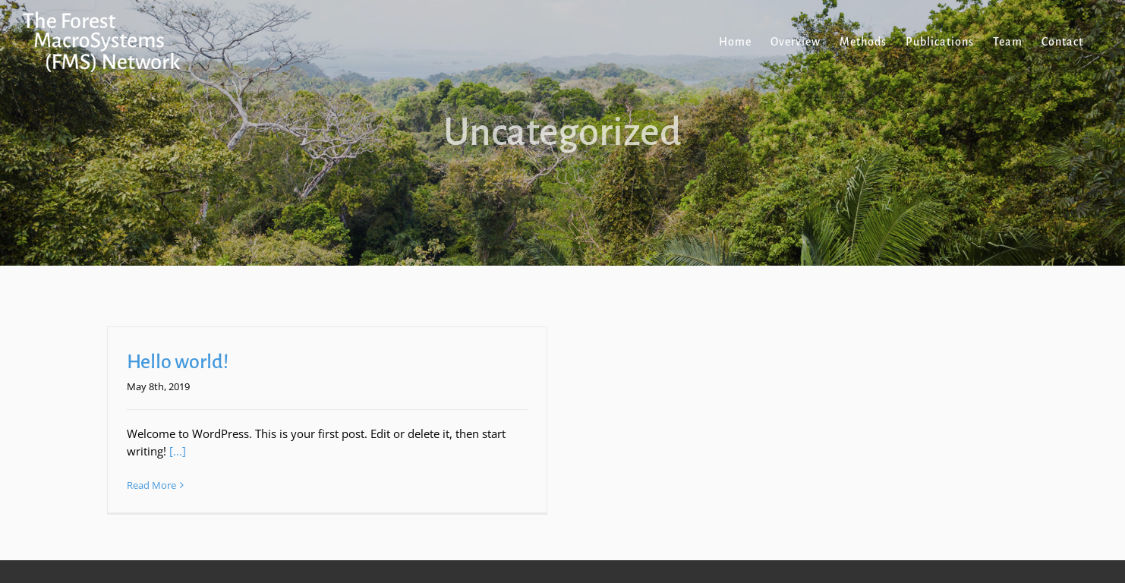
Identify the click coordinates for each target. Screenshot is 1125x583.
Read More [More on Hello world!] (151, 485)
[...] (177, 451)
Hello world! (177, 362)
